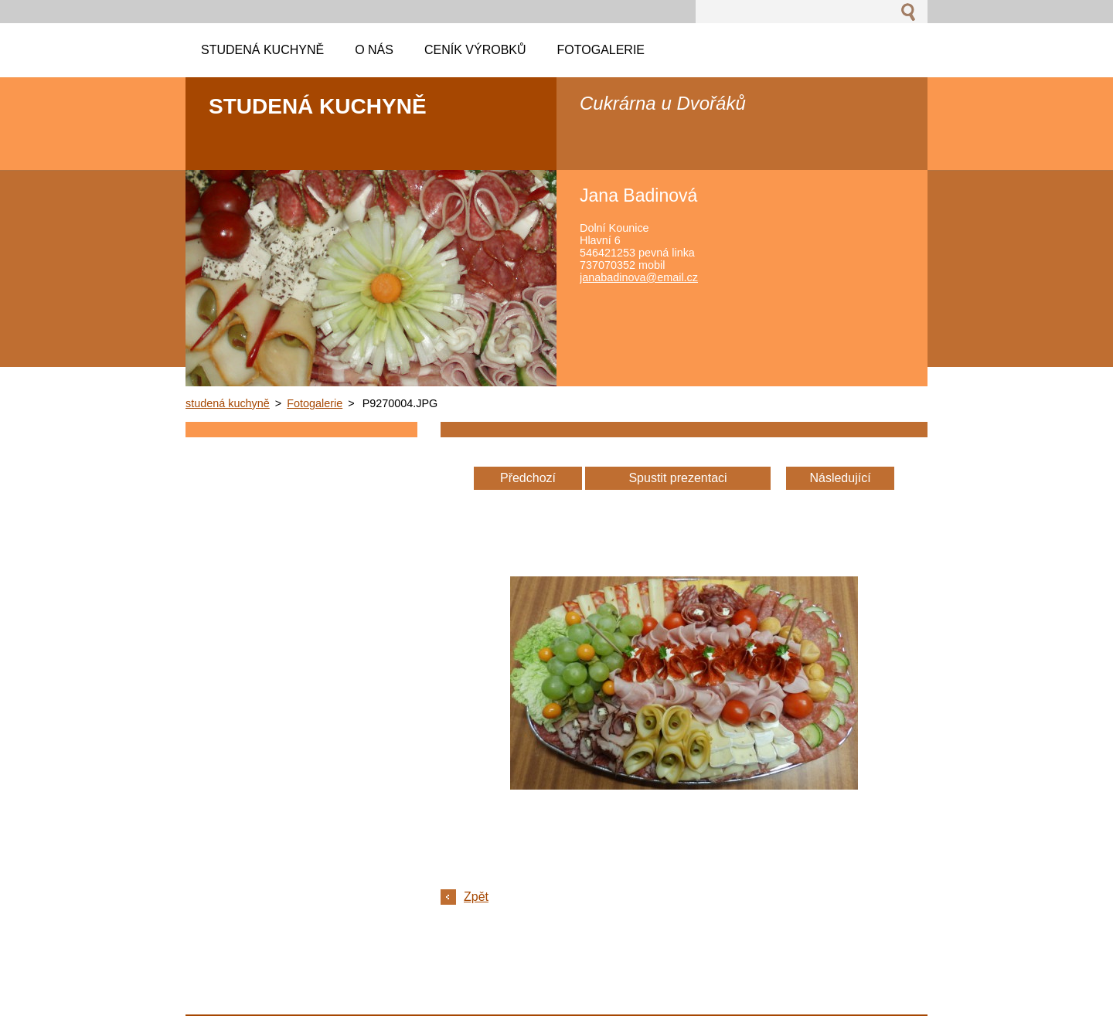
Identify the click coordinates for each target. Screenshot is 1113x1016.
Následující (839, 477)
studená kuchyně (228, 403)
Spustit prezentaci (677, 477)
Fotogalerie (314, 403)
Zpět (476, 896)
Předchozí (528, 477)
